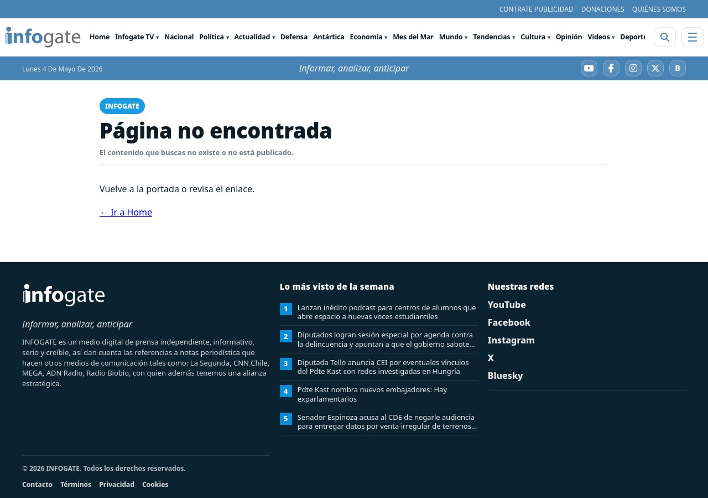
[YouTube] (589, 68)
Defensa (294, 37)
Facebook (509, 322)
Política (211, 37)
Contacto (37, 484)
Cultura (532, 37)
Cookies (155, 484)
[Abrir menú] (692, 37)
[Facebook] (611, 68)
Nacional (179, 37)
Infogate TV (134, 37)
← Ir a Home (126, 212)
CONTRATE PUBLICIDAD (536, 9)
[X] (655, 68)
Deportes (635, 37)
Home (100, 37)
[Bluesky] (677, 68)
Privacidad (116, 484)
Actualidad (252, 37)
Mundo (451, 37)
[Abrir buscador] (665, 37)
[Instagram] (633, 68)
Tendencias (491, 37)
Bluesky (505, 375)
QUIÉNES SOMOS (659, 9)
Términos (75, 484)
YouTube (507, 305)
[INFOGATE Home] (43, 37)
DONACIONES (602, 9)
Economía (366, 37)
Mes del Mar (413, 37)
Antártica (328, 37)
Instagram (511, 340)
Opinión (569, 37)
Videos (598, 37)
